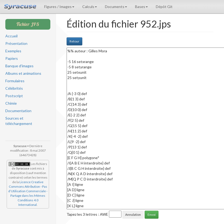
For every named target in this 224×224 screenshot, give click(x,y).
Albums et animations (23, 73)
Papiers (11, 58)
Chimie (11, 103)
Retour (74, 41)
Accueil (11, 36)
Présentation (16, 43)
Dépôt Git (164, 6)
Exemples (13, 51)
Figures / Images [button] (59, 6)
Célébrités (14, 88)
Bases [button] (141, 6)
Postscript (14, 95)
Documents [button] (116, 6)
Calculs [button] (89, 6)
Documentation (18, 110)
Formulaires (15, 80)
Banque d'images (19, 66)
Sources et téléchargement (18, 121)
